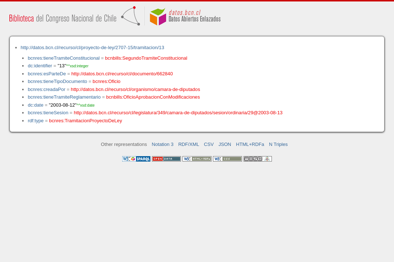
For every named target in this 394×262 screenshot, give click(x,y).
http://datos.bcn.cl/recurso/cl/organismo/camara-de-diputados (135, 89)
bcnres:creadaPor (46, 89)
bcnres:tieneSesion (48, 112)
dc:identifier (40, 65)
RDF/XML (188, 144)
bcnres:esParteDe (47, 73)
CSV (209, 144)
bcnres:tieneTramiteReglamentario (64, 97)
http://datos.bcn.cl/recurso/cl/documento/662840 (122, 73)
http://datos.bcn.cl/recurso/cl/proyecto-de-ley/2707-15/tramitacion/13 (92, 47)
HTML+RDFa (250, 144)
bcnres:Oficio (107, 81)
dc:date (35, 105)
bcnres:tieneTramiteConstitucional (64, 58)
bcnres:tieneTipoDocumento (57, 81)
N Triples (278, 144)
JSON (224, 144)
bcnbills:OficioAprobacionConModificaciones (153, 97)
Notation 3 (163, 144)
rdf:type (36, 120)
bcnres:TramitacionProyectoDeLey (85, 120)
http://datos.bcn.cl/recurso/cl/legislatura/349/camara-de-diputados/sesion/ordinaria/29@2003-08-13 (178, 112)
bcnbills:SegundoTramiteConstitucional (146, 58)
